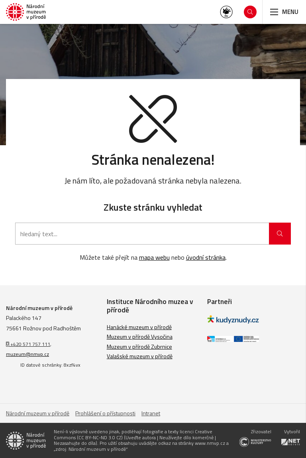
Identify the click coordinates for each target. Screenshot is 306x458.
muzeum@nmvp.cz (27, 354)
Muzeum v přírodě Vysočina (140, 336)
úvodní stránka (206, 257)
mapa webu (154, 257)
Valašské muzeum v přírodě (140, 356)
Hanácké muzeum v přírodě (139, 327)
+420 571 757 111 (28, 344)
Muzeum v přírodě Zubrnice (139, 346)
